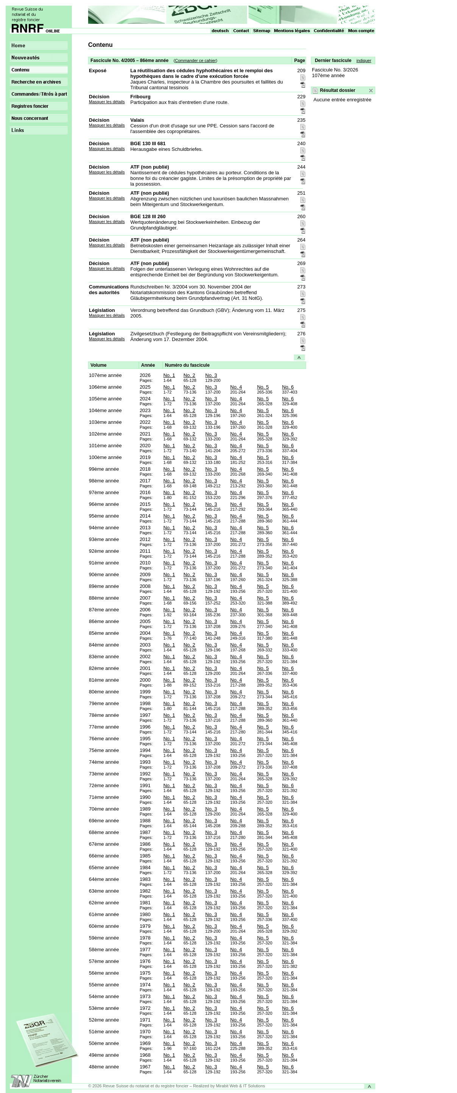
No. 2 (189, 375)
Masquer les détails (107, 101)
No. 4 (236, 387)
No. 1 (169, 375)
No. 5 (263, 387)
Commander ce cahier (195, 60)
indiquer (363, 60)
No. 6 (288, 387)
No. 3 (211, 375)
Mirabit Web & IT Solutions (240, 1086)
